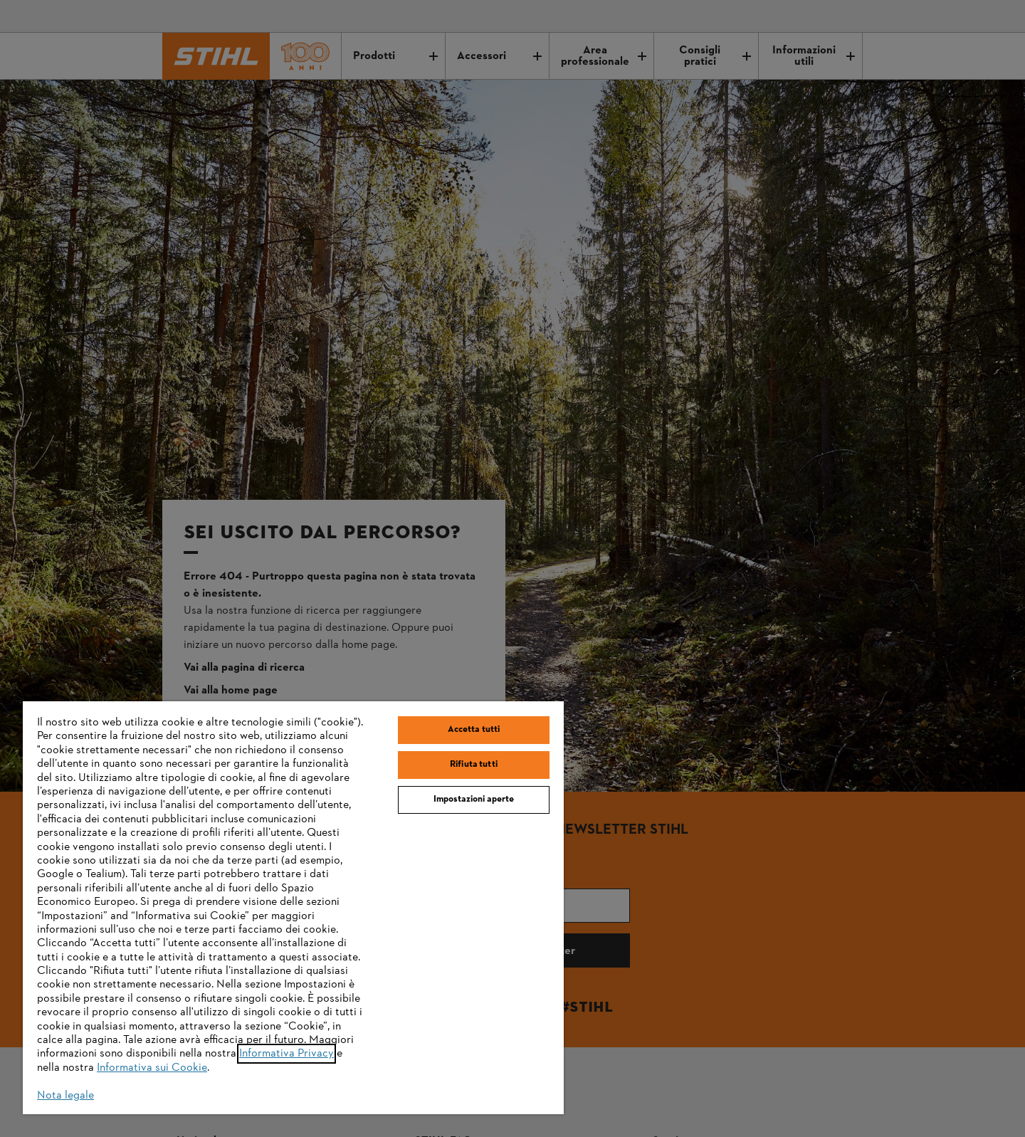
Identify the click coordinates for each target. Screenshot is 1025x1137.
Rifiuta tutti (474, 764)
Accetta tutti (474, 729)
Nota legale (65, 1096)
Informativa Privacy (286, 1054)
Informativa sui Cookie (152, 1068)
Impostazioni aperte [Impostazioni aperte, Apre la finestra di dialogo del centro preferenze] (473, 799)
